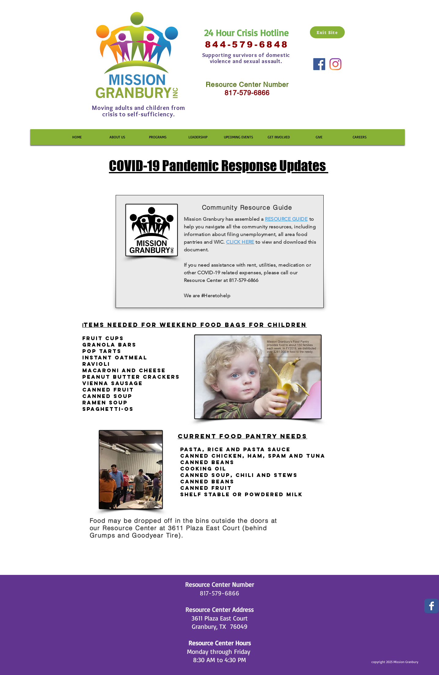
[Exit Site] (327, 32)
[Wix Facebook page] (431, 606)
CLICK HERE (240, 242)
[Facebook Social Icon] (319, 64)
